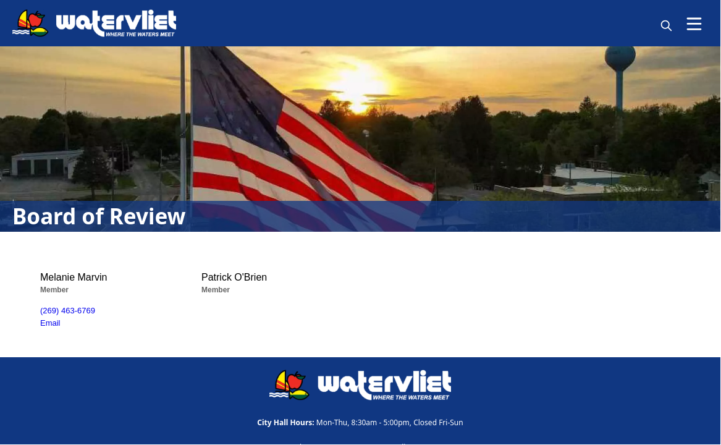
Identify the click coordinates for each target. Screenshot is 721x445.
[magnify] (666, 25)
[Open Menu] (694, 24)
